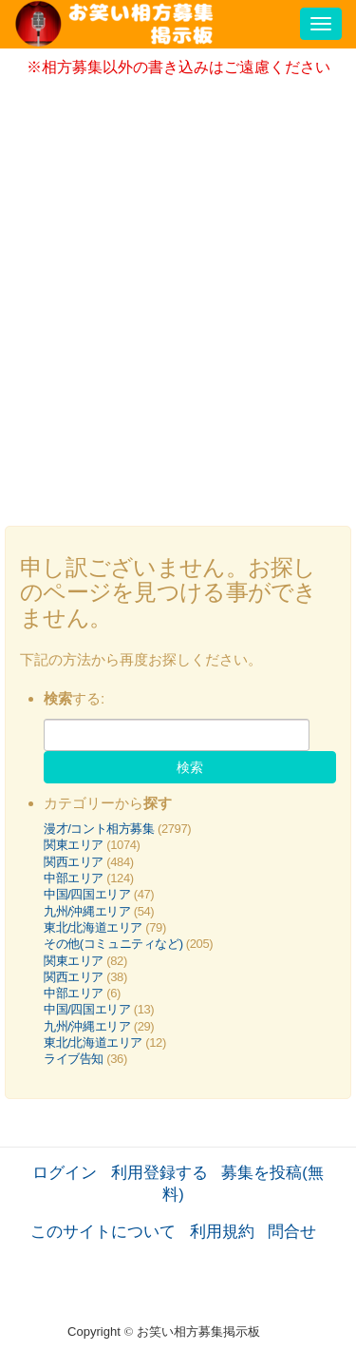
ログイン (64, 1172)
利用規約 (222, 1231)
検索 (190, 767)
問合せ (292, 1231)
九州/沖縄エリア (87, 911)
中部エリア (73, 878)
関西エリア (73, 862)
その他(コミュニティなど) (113, 943)
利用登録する (159, 1172)
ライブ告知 (73, 1059)
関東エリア (73, 845)
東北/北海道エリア (93, 927)
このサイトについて (103, 1231)
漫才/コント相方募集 (99, 828)
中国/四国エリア (87, 894)
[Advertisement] (178, 295)
